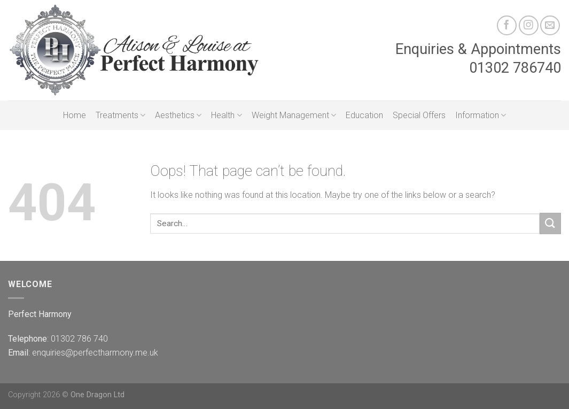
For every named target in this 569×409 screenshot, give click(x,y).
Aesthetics (178, 115)
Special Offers (419, 115)
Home (74, 115)
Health (226, 115)
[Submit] (550, 223)
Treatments (120, 115)
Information (480, 115)
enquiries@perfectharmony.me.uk (95, 353)
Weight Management (294, 115)
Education (364, 115)
